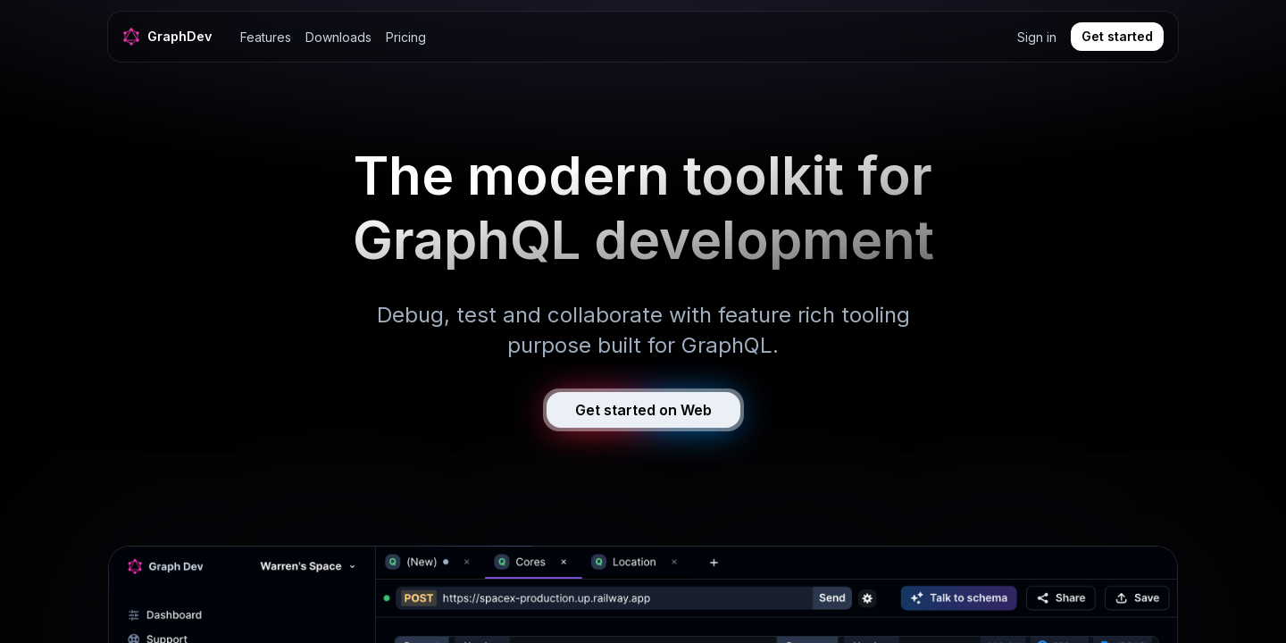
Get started (1117, 36)
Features (265, 37)
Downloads (338, 37)
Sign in (1036, 37)
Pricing (406, 37)
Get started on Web (643, 410)
